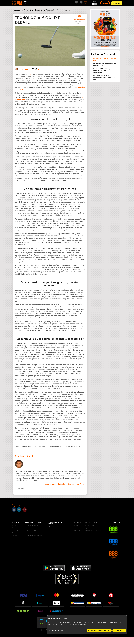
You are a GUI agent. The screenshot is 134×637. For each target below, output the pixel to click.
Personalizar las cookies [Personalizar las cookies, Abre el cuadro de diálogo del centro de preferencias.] (56, 630)
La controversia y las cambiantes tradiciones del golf (104, 77)
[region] (87, 624)
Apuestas (17, 10)
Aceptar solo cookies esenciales (99, 630)
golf (31, 74)
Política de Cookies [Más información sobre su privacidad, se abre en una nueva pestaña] (80, 624)
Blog (26, 10)
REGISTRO (117, 3)
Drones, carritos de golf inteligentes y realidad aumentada (102, 70)
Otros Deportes (36, 10)
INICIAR (105, 3)
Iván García (26, 69)
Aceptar (119, 630)
